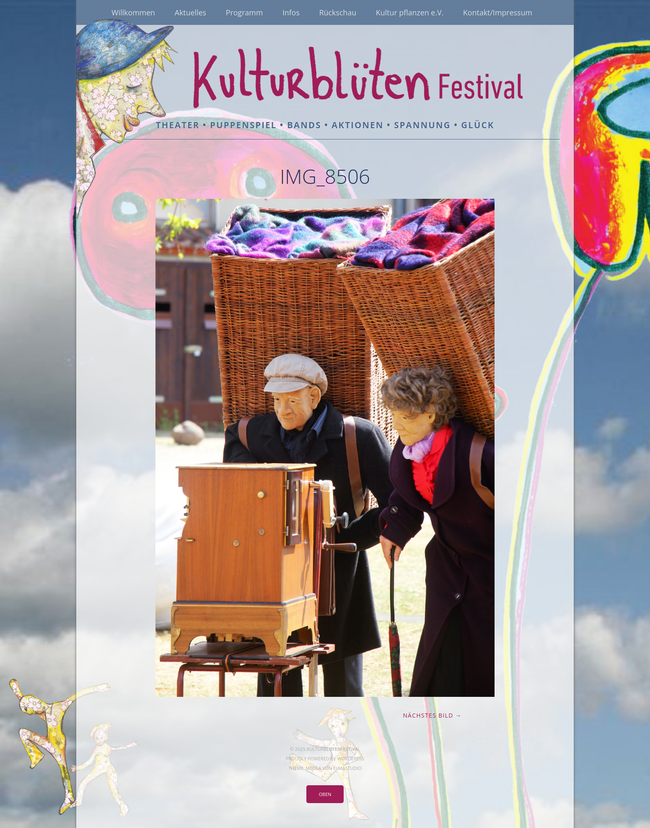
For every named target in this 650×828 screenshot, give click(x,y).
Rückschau (338, 12)
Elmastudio (347, 768)
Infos (291, 12)
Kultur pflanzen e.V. (410, 12)
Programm (244, 12)
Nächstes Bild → (432, 715)
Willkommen (133, 12)
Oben (325, 794)
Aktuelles (190, 12)
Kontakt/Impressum (497, 12)
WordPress (350, 758)
